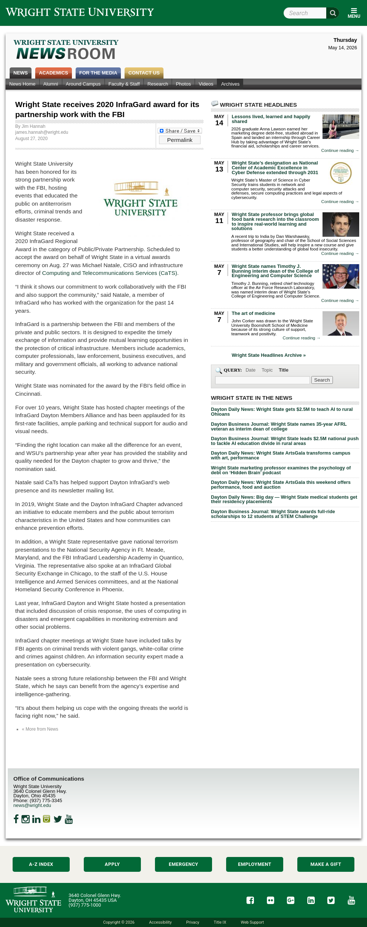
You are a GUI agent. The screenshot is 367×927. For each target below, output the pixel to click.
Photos (183, 84)
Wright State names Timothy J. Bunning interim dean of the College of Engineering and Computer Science (275, 271)
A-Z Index (41, 864)
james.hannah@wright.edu (41, 132)
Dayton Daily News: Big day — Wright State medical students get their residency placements (284, 499)
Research (158, 84)
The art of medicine (253, 313)
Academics (53, 73)
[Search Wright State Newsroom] (322, 380)
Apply (112, 864)
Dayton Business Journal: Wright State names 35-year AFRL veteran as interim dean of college (279, 426)
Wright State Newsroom (66, 50)
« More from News (40, 729)
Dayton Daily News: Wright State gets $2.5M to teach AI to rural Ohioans (282, 411)
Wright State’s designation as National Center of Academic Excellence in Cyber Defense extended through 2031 (275, 167)
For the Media (98, 73)
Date (250, 370)
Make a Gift (325, 864)
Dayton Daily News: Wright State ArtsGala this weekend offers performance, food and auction (281, 484)
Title (283, 370)
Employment (254, 864)
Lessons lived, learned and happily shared (271, 119)
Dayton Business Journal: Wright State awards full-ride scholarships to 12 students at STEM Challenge (273, 514)
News (20, 73)
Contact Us (143, 73)
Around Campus (83, 84)
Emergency (183, 864)
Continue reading (340, 151)
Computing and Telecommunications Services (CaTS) (109, 273)
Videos (206, 84)
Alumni (50, 84)
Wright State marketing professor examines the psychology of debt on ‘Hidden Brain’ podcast (281, 470)
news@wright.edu (32, 805)
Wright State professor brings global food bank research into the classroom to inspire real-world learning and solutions (275, 221)
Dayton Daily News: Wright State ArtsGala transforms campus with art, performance (280, 455)
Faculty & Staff (124, 84)
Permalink (179, 140)
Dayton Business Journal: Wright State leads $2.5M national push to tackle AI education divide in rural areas (285, 441)
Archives (230, 84)
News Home (22, 84)
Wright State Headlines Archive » (269, 355)
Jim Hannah (33, 126)
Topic (267, 370)
